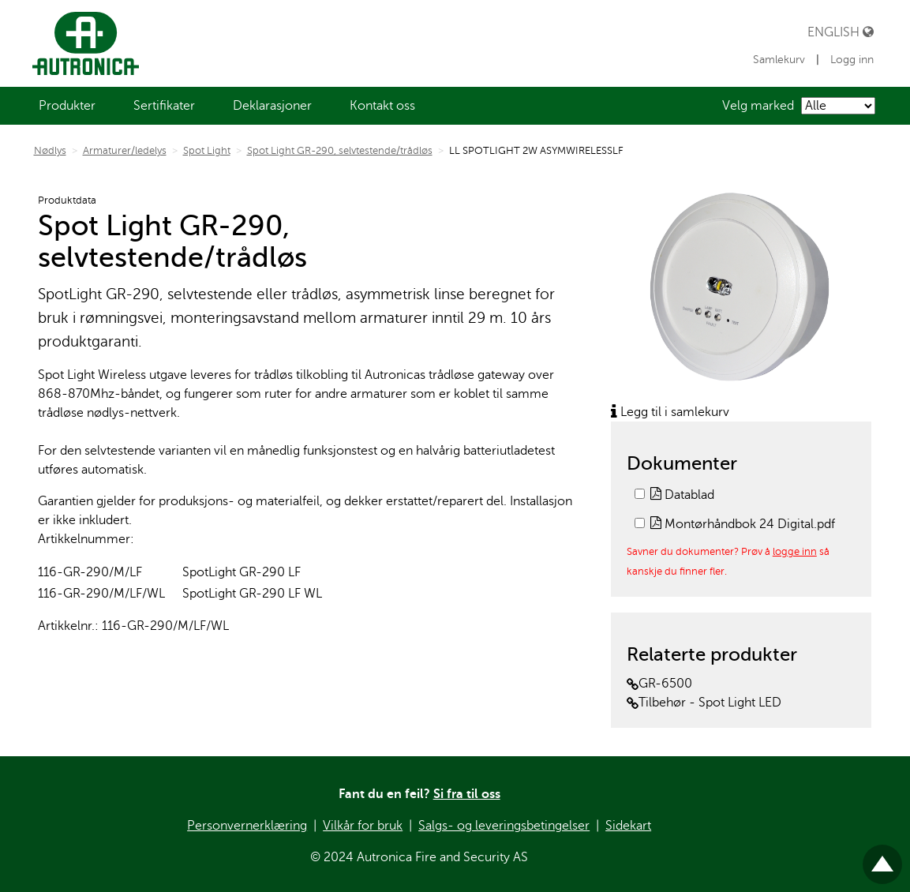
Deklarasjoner (272, 106)
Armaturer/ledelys (125, 150)
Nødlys (50, 150)
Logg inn (852, 60)
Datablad (682, 495)
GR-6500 (659, 683)
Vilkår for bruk (363, 826)
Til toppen (882, 858)
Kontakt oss (382, 106)
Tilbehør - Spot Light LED (704, 702)
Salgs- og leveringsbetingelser (504, 826)
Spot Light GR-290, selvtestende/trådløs (340, 150)
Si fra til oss (466, 794)
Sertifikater (164, 106)
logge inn (795, 551)
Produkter (67, 106)
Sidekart (628, 826)
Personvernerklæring (247, 826)
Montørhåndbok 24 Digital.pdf (742, 524)
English (840, 32)
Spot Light (206, 150)
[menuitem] (67, 106)
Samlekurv (780, 60)
